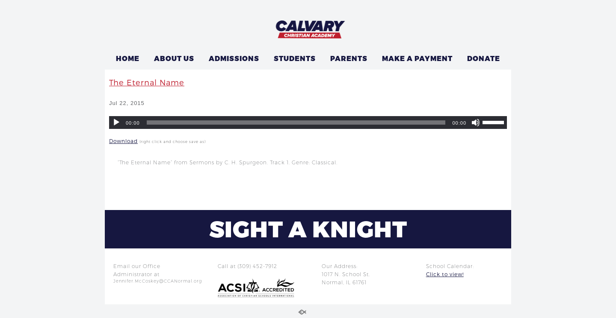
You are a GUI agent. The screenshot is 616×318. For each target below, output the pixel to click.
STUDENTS (295, 58)
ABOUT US (174, 58)
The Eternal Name (146, 82)
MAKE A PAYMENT (417, 58)
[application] (308, 122)
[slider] (296, 122)
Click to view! (445, 274)
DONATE (483, 58)
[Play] (116, 122)
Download (123, 141)
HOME (127, 58)
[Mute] (475, 122)
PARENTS (348, 58)
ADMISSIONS (234, 58)
